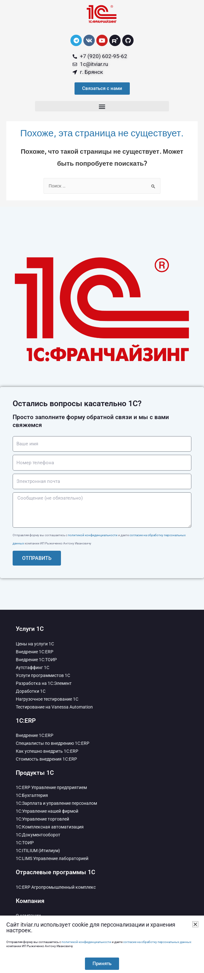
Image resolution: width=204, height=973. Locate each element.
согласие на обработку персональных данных (157, 942)
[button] (102, 106)
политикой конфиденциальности (92, 535)
